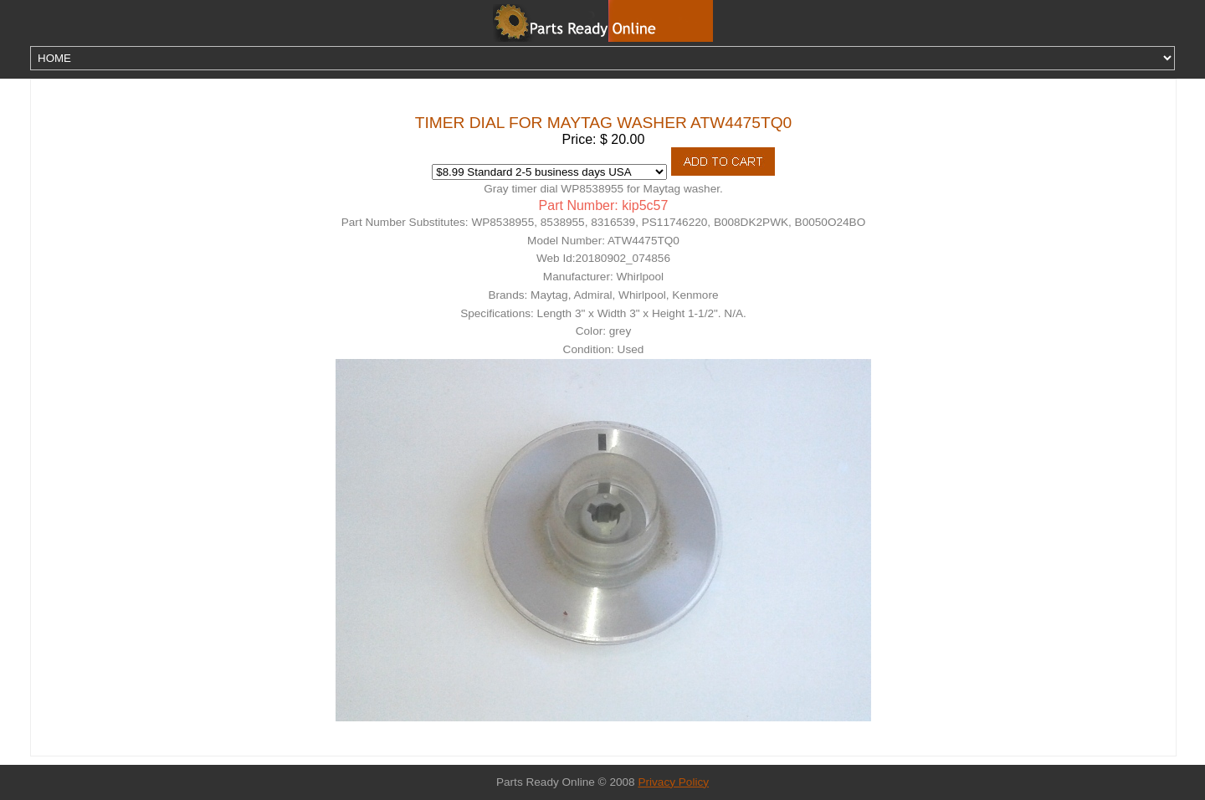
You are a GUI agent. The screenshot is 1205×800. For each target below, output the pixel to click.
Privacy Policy (673, 782)
